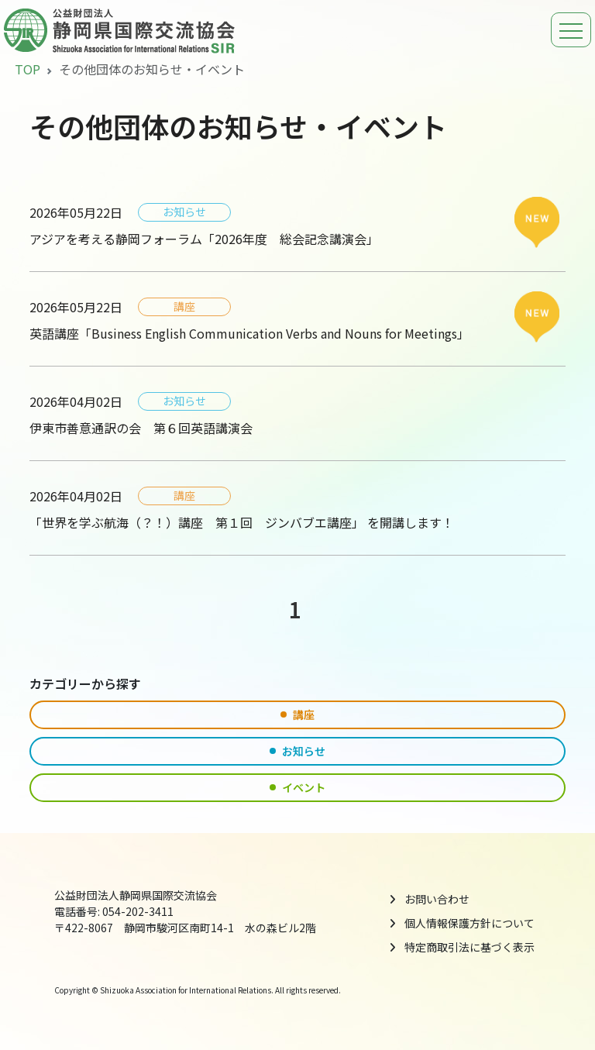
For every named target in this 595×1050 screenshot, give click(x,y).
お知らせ (297, 751)
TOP (27, 69)
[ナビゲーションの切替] (571, 29)
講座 (297, 714)
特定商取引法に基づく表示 (469, 947)
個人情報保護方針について (469, 923)
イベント (297, 787)
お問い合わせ (436, 899)
